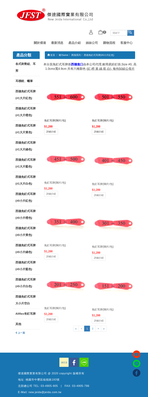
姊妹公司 (92, 43)
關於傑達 (40, 43)
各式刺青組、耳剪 (25, 67)
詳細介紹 (51, 131)
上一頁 (20, 332)
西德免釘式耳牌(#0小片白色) (25, 283)
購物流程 (109, 43)
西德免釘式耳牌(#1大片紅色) (25, 95)
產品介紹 (74, 43)
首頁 (51, 55)
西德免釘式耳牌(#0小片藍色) (25, 266)
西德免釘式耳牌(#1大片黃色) (25, 129)
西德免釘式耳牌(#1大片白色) (25, 180)
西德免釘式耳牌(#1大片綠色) (25, 146)
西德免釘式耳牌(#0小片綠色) (25, 249)
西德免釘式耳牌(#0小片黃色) (25, 232)
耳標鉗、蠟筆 (24, 81)
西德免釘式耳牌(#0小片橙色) (25, 215)
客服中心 (126, 43)
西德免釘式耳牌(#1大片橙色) (25, 112)
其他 (18, 324)
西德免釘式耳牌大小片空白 (25, 300)
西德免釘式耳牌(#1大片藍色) (25, 163)
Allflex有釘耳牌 (25, 313)
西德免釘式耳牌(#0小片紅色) (25, 197)
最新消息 (57, 43)
